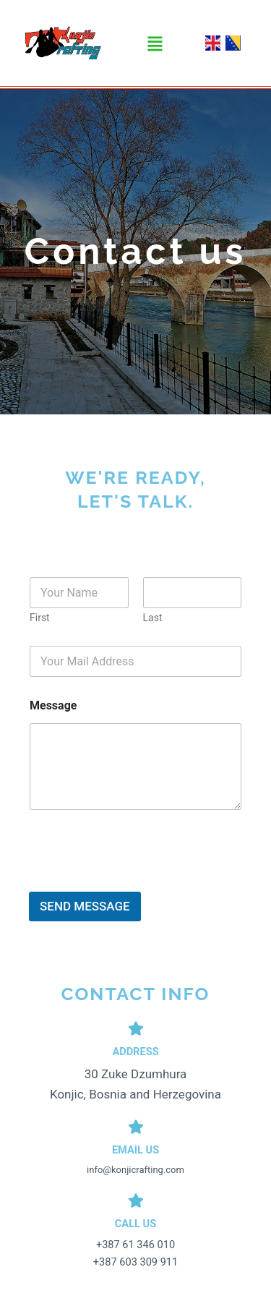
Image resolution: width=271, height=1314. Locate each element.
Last (153, 617)
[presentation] (139, 882)
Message (53, 705)
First (40, 617)
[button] (155, 44)
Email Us (135, 1149)
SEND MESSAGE (85, 906)
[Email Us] (136, 1127)
